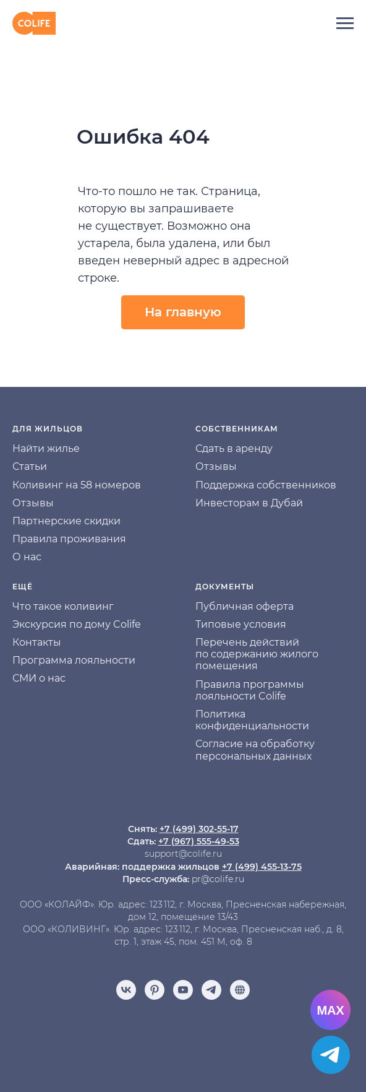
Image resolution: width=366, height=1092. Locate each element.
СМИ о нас (39, 678)
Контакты (36, 642)
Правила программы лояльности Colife (249, 690)
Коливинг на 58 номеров (76, 485)
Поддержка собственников (265, 485)
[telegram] (211, 990)
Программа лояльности (73, 660)
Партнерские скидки (66, 521)
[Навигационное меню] (345, 23)
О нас (26, 557)
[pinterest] (154, 990)
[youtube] (183, 990)
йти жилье (53, 448)
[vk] (126, 990)
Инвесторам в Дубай (249, 503)
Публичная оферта (244, 606)
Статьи (29, 466)
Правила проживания (69, 539)
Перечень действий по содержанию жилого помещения (256, 654)
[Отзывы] (240, 990)
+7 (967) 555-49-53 (198, 841)
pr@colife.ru (218, 879)
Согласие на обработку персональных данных (255, 749)
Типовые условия (240, 624)
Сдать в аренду (234, 448)
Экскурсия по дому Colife (76, 624)
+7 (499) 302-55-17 (199, 828)
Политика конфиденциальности (252, 720)
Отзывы (33, 503)
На (19, 448)
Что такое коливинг (63, 606)
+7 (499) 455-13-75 (262, 866)
